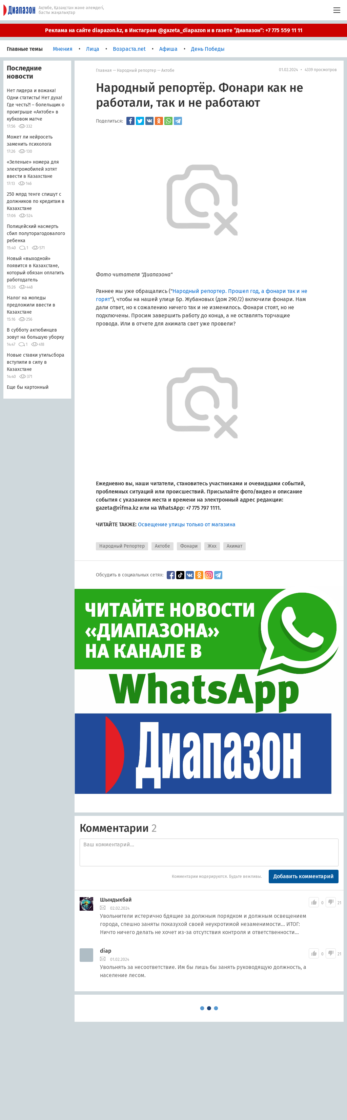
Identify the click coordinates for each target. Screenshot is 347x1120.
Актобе (168, 70)
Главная (104, 70)
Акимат (234, 546)
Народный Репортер (122, 546)
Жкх (212, 546)
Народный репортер (136, 70)
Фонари (189, 546)
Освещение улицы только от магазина (187, 524)
